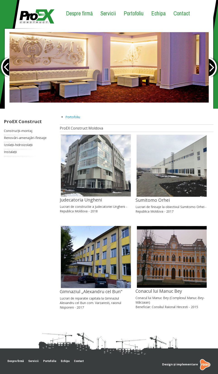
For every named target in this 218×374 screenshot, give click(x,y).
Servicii (108, 13)
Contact (181, 13)
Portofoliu (134, 13)
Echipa (158, 13)
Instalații (10, 151)
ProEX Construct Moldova (81, 128)
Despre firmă (79, 13)
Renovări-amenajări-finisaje (25, 137)
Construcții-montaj (18, 130)
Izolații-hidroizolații (18, 144)
